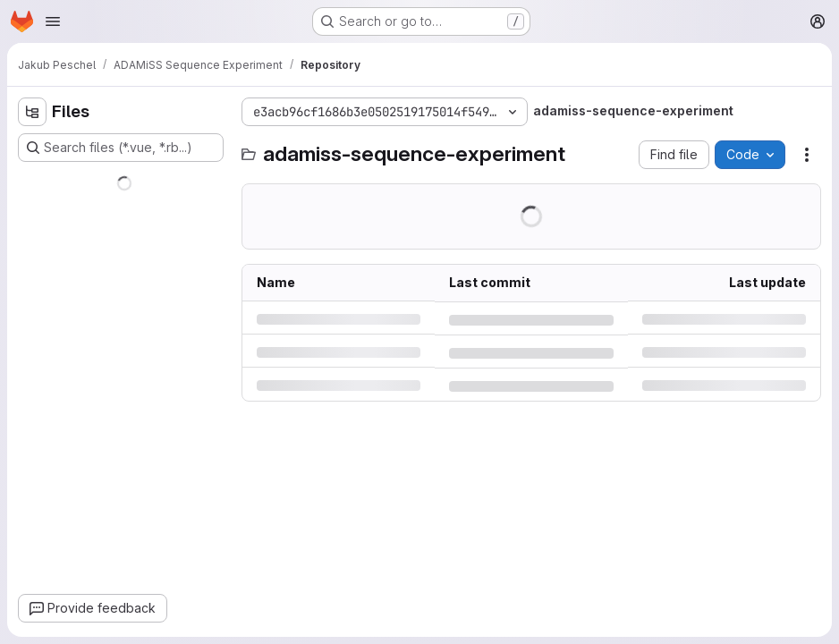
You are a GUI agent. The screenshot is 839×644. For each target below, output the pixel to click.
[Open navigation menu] (52, 21)
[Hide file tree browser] (32, 111)
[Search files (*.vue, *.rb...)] (121, 147)
